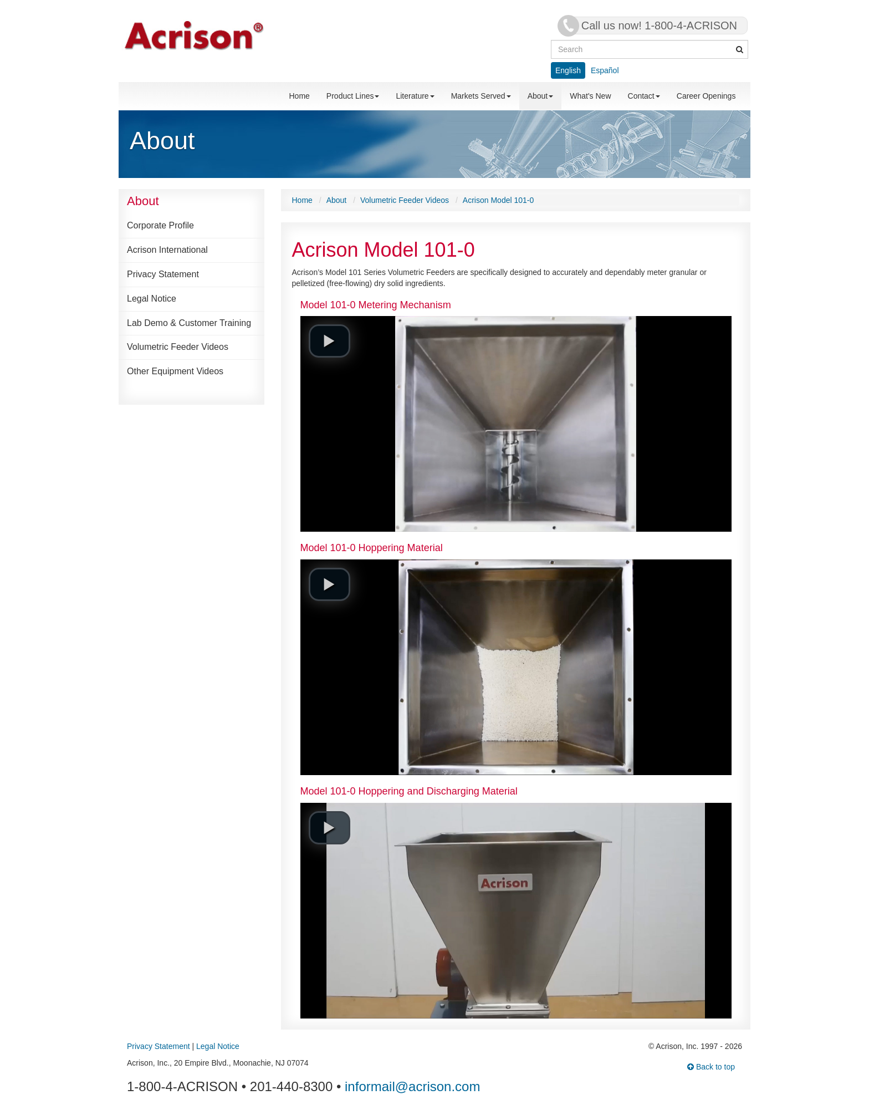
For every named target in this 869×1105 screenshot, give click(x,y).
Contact (644, 95)
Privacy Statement (163, 274)
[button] (329, 341)
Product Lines (353, 95)
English (568, 70)
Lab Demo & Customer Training (189, 323)
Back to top (711, 1066)
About (541, 95)
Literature (415, 95)
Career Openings (706, 95)
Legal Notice (151, 298)
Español (605, 70)
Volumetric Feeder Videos (177, 347)
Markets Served (481, 95)
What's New (590, 95)
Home (299, 95)
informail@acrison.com (412, 1086)
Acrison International (167, 249)
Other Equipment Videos (175, 371)
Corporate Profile (160, 225)
